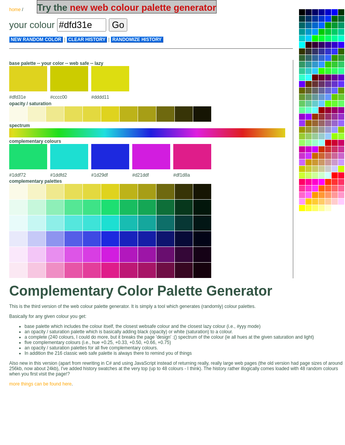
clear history (86, 39)
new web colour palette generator (143, 7)
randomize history (137, 39)
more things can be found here (40, 384)
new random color (36, 39)
